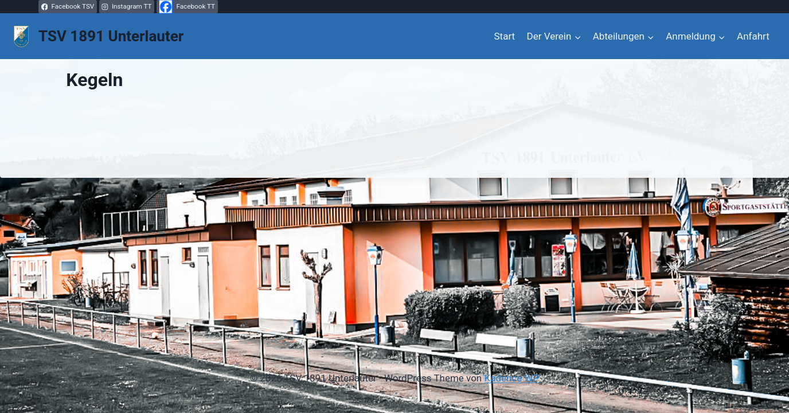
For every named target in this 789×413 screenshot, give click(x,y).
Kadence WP (511, 378)
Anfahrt (753, 36)
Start (504, 36)
